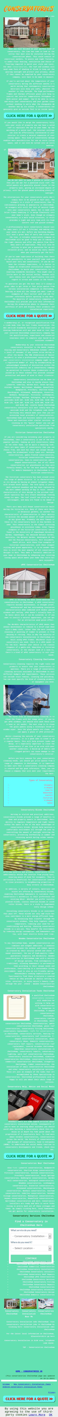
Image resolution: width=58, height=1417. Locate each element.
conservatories (20, 67)
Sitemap (6, 1384)
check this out (46, 1129)
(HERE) (6, 1144)
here (38, 1134)
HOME (46, 16)
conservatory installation (21, 360)
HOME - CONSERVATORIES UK (29, 1371)
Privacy (51, 1392)
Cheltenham (17, 382)
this (52, 1147)
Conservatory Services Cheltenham (33, 1216)
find (15, 1168)
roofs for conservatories (42, 1031)
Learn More (37, 1414)
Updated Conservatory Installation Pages (22, 1387)
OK (50, 1414)
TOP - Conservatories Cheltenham (39, 1347)
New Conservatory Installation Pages (32, 1384)
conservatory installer (43, 998)
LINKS (52, 16)
